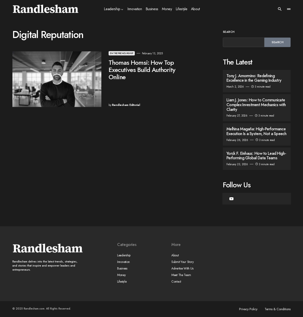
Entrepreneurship (121, 53)
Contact (176, 281)
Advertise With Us (182, 268)
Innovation (123, 262)
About (175, 255)
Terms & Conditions (278, 309)
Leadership (124, 255)
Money (121, 275)
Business (122, 268)
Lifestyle (121, 281)
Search (229, 32)
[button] (279, 9)
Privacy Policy (248, 309)
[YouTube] (231, 199)
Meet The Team (181, 275)
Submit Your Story (182, 262)
